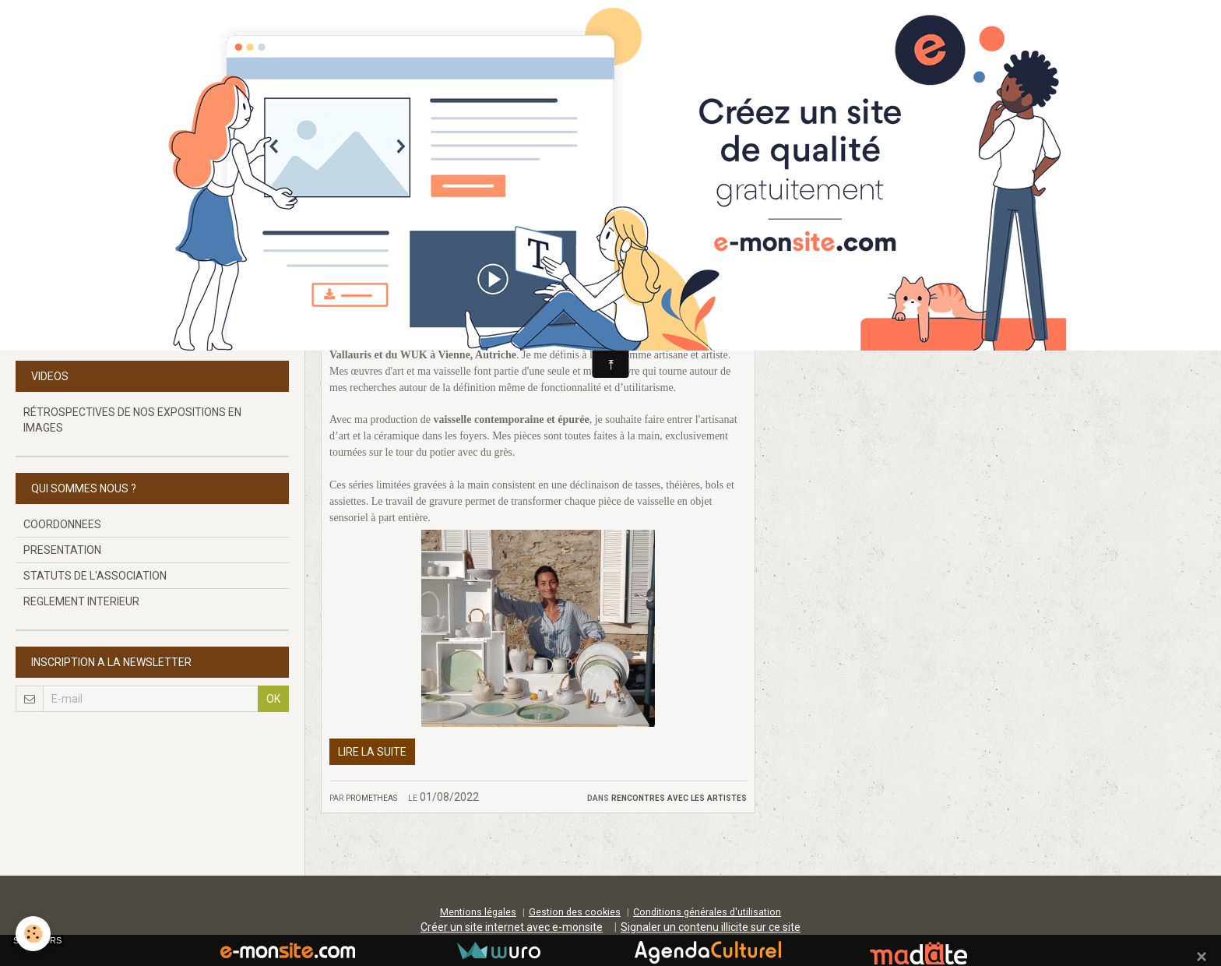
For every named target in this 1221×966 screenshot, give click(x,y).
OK (273, 699)
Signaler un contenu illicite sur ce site (711, 927)
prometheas (371, 797)
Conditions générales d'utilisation (707, 912)
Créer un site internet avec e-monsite (511, 927)
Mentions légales (478, 912)
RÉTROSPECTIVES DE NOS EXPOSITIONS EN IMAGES (132, 420)
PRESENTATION (62, 550)
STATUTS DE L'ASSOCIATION (95, 575)
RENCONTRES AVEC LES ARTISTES (679, 797)
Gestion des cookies (575, 912)
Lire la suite (372, 752)
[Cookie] (33, 933)
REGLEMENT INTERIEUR (81, 601)
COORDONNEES (62, 524)
